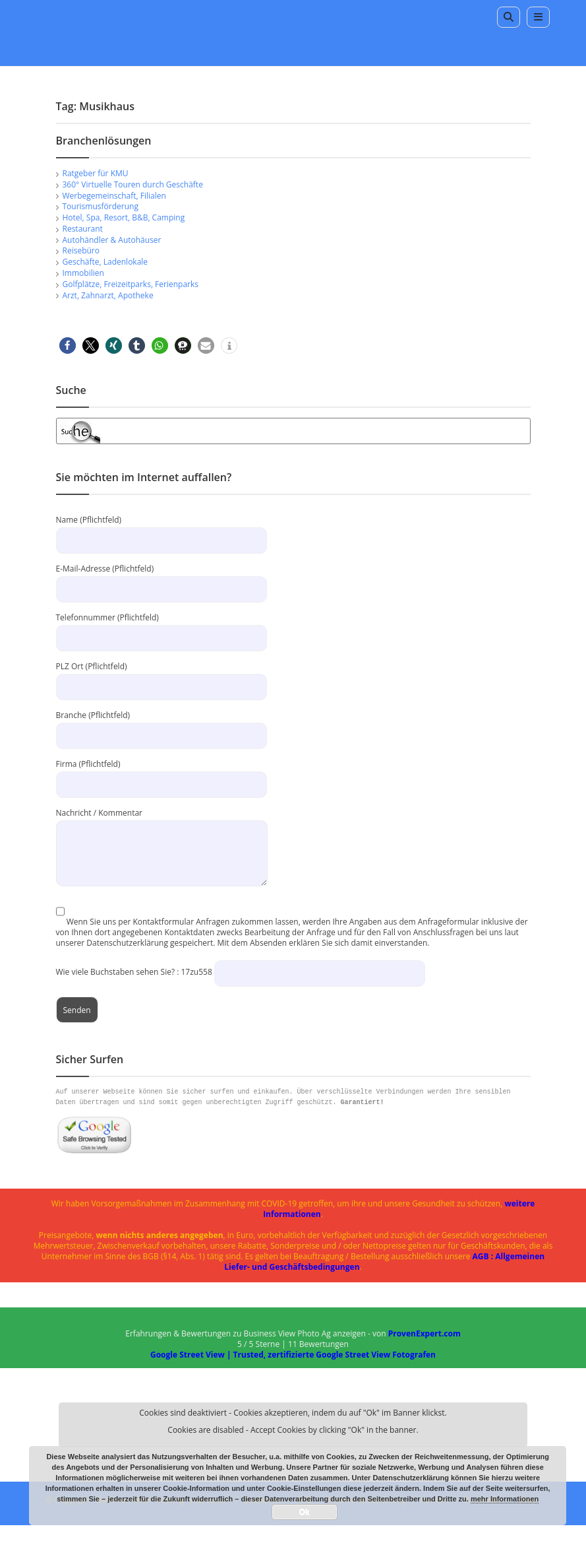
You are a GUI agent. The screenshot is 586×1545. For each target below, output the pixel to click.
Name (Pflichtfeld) (161, 529)
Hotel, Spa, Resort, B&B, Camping (124, 217)
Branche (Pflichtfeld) (161, 725)
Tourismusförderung (100, 206)
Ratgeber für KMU (96, 173)
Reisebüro (81, 250)
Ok (304, 1512)
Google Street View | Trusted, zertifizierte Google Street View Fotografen (293, 1354)
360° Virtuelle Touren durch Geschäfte (133, 184)
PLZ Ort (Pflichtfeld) (161, 676)
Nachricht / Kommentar (162, 832)
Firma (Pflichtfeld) (161, 774)
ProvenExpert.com (424, 1333)
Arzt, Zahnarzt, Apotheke (108, 295)
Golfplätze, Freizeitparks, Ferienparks (131, 284)
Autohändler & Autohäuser (112, 240)
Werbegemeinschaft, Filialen (114, 195)
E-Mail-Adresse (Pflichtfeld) (161, 578)
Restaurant (83, 228)
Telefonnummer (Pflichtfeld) (161, 627)
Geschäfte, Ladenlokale (105, 261)
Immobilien (83, 273)
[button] (67, 345)
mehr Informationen (505, 1499)
